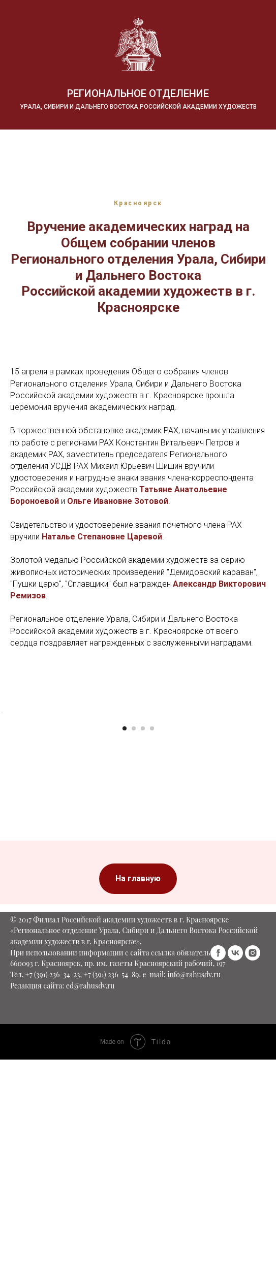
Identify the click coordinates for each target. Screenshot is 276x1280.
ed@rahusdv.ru (90, 1171)
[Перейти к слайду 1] (124, 904)
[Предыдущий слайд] (9, 800)
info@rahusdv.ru (194, 1161)
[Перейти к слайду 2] (134, 904)
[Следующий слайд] (267, 800)
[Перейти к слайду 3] (143, 904)
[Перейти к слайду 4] (152, 904)
